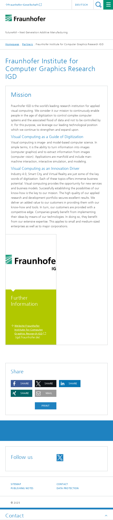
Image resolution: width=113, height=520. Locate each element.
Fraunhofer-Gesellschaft (23, 4)
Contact (62, 484)
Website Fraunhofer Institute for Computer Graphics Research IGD (28, 329)
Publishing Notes (22, 488)
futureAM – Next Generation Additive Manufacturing (36, 32)
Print (46, 405)
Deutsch (81, 4)
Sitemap (16, 484)
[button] (21, 383)
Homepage (12, 44)
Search (98, 4)
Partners (27, 44)
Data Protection (68, 488)
